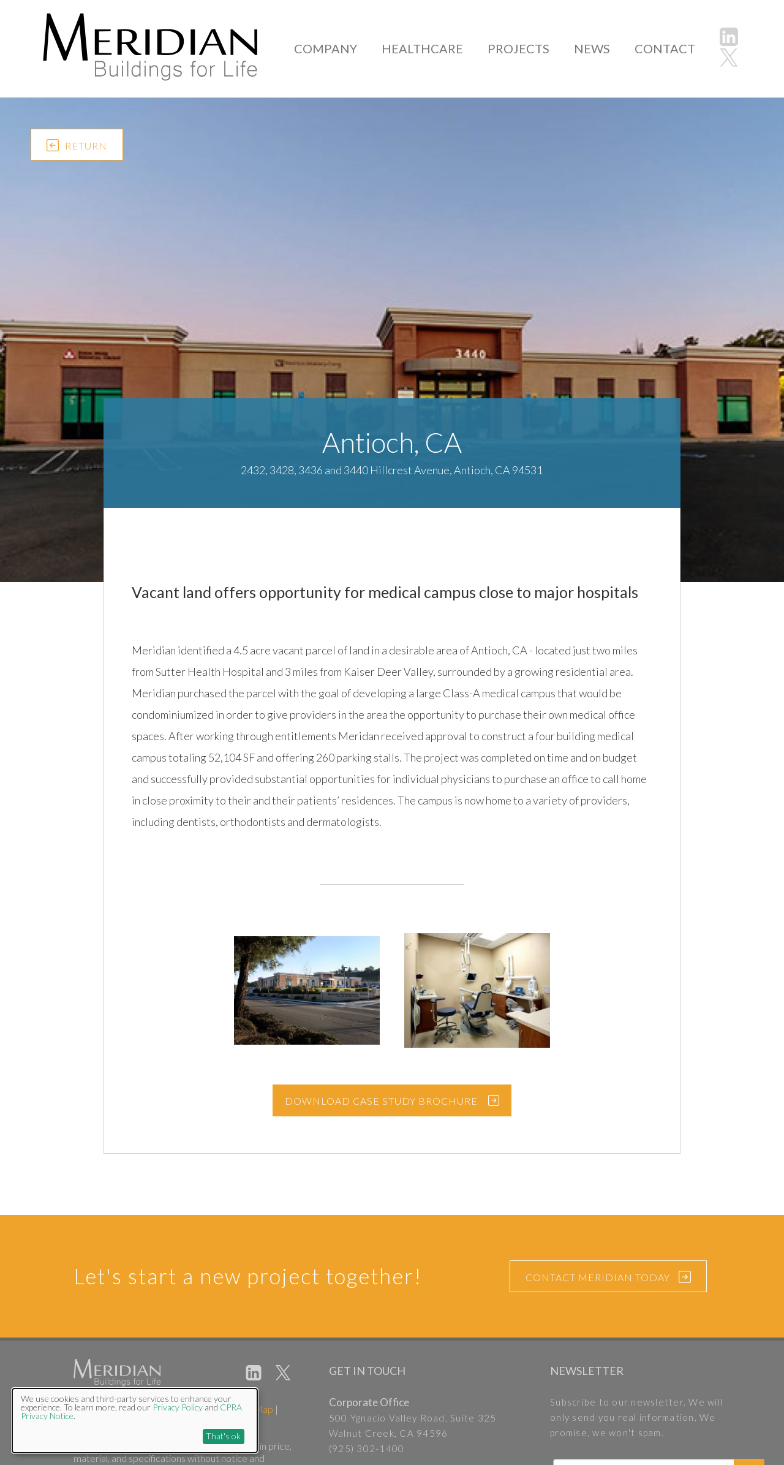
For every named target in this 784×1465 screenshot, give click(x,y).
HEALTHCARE (432, 48)
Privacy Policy (178, 1407)
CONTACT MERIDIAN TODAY (608, 1278)
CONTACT (666, 48)
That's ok (223, 1436)
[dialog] (134, 1420)
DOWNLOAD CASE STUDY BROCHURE (381, 1101)
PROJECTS (524, 48)
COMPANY (339, 48)
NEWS (595, 48)
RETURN (77, 147)
